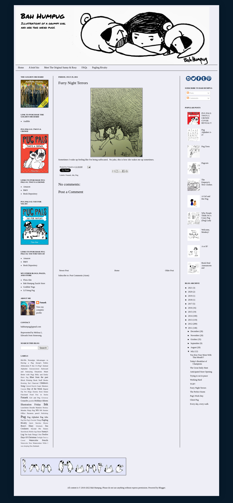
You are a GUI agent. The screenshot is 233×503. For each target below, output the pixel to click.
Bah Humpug (42, 16)
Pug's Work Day (196, 396)
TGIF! (192, 384)
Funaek (70, 167)
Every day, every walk (199, 404)
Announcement (34, 369)
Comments (192, 98)
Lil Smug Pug (29, 290)
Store (39, 432)
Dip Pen (24, 392)
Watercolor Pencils (38, 440)
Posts (190, 93)
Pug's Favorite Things (34, 420)
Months (23, 410)
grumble (31, 401)
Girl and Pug (34, 398)
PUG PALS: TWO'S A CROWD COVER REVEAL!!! (207, 118)
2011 (190, 328)
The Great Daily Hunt (199, 368)
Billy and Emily (41, 374)
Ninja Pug (31, 410)
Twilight (40, 437)
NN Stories (44, 410)
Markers (39, 408)
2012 (190, 324)
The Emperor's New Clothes (207, 182)
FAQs (84, 67)
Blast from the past (39, 377)
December (195, 331)
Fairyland (24, 395)
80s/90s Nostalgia (28, 360)
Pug (76, 175)
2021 (190, 288)
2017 (190, 304)
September (195, 343)
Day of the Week (34, 389)
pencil (37, 413)
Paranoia (30, 413)
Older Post (169, 270)
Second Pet (36, 429)
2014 (190, 316)
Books (45, 380)
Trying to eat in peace (199, 376)
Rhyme (45, 423)
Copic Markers (42, 386)
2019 (190, 296)
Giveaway (44, 398)
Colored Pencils (31, 386)
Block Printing (26, 380)
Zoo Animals (34, 446)
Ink (73, 175)
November (195, 335)
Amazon (26, 187)
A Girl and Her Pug (206, 197)
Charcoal (35, 383)
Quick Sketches (35, 423)
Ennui (46, 392)
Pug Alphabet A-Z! (207, 132)
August (194, 347)
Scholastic (39, 426)
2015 (190, 312)
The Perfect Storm (197, 392)
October (194, 339)
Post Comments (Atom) (79, 275)
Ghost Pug (194, 400)
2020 (190, 292)
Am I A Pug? (37, 366)
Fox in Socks (41, 395)
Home (21, 67)
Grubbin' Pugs (29, 287)
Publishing (44, 413)
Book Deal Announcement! (207, 265)
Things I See (36, 434)
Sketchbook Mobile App (29, 432)
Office (23, 413)
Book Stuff (37, 380)
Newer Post (64, 270)
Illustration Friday (31, 404)
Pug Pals (24, 420)
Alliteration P (26, 366)
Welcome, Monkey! (206, 231)
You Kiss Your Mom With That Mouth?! (200, 356)
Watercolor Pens (26, 443)
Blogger (162, 488)
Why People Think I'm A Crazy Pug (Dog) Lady (207, 217)
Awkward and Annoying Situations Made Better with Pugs (34, 372)
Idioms (45, 401)
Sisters (45, 429)
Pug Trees (206, 146)
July (193, 351)
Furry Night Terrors (198, 388)
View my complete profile (40, 310)
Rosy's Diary (27, 426)
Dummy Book (38, 392)
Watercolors (37, 443)
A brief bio (34, 67)
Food (32, 395)
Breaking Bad (26, 383)
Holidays (38, 401)
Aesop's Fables (42, 363)
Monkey (45, 408)
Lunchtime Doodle (28, 408)
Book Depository (30, 194)
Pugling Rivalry (99, 67)
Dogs (30, 392)
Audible (26, 121)
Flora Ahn (27, 280)
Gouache (24, 401)
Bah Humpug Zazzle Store (34, 283)
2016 (190, 308)
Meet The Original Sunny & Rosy (60, 67)
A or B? (205, 246)
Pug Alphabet (33, 417)
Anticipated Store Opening (201, 372)
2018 (190, 300)
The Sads (28, 434)
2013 (190, 320)
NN (37, 410)
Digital (45, 389)
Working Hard (196, 380)
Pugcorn (205, 163)
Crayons (23, 389)
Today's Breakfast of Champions (198, 362)
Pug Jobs (44, 417)
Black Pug (24, 377)
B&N (25, 190)
